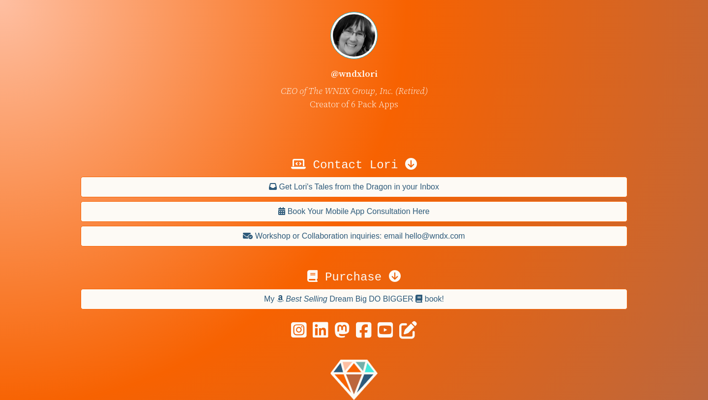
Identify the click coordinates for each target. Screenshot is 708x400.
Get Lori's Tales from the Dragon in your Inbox (354, 187)
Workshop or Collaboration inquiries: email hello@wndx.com (354, 236)
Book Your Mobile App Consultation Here (354, 211)
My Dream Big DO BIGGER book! (354, 299)
